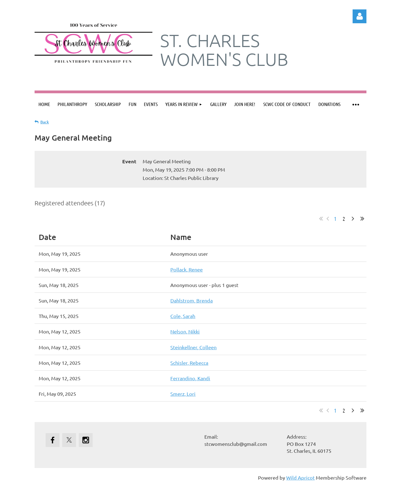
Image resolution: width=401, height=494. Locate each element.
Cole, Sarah (182, 316)
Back (44, 122)
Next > (353, 218)
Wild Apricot (300, 477)
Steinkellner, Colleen (193, 347)
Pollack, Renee (186, 269)
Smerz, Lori (183, 394)
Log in (359, 16)
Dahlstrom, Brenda (191, 300)
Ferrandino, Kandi (190, 378)
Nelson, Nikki (185, 331)
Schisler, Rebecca (189, 363)
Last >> (362, 218)
